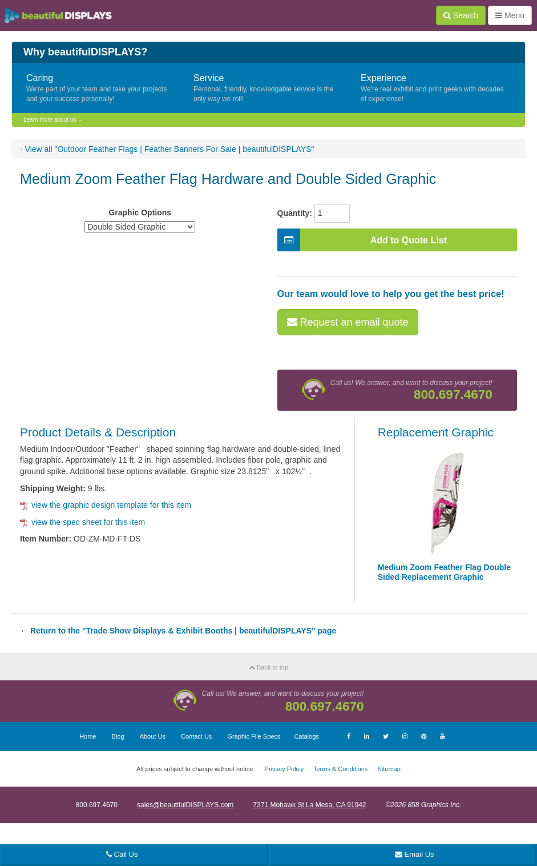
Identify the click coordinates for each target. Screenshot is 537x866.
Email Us (414, 854)
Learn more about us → (53, 120)
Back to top (268, 667)
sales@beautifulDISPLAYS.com (185, 805)
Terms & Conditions (340, 768)
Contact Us (196, 736)
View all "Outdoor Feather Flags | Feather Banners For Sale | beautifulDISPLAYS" (169, 149)
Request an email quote (348, 322)
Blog (118, 736)
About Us (152, 736)
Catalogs (306, 736)
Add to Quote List (362, 239)
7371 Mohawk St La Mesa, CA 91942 (309, 805)
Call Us (122, 854)
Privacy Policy (284, 768)
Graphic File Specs (253, 736)
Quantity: (294, 213)
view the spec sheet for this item (82, 522)
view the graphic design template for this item (105, 505)
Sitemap (388, 768)
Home (87, 736)
